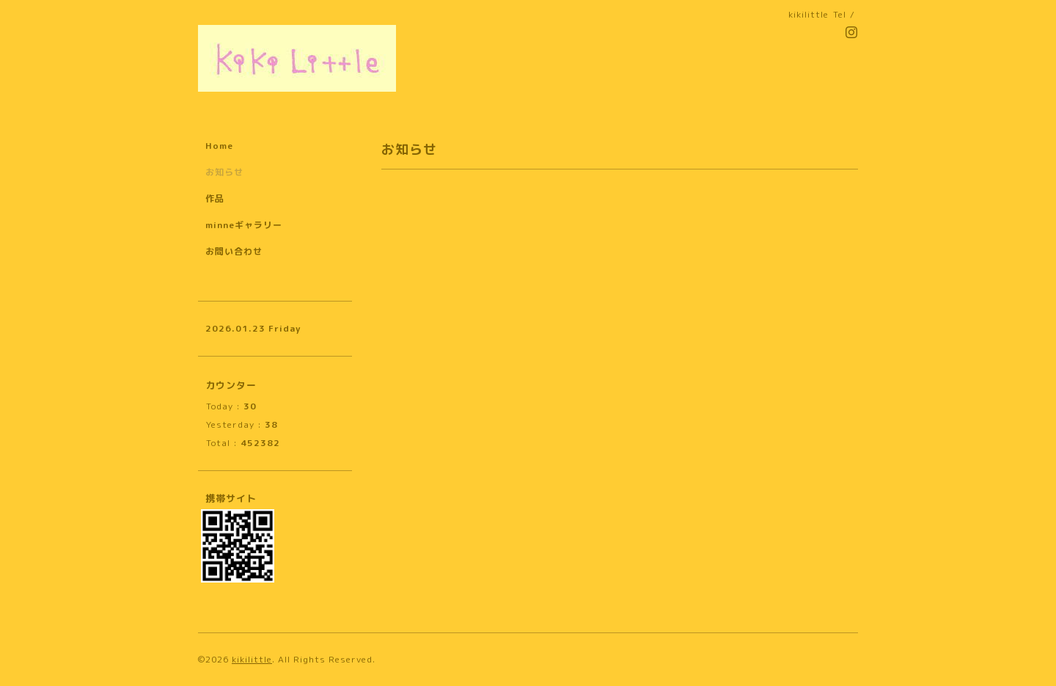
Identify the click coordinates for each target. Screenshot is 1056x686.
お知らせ (224, 172)
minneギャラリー (243, 225)
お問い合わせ (234, 251)
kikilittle (252, 659)
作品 (214, 198)
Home (219, 145)
